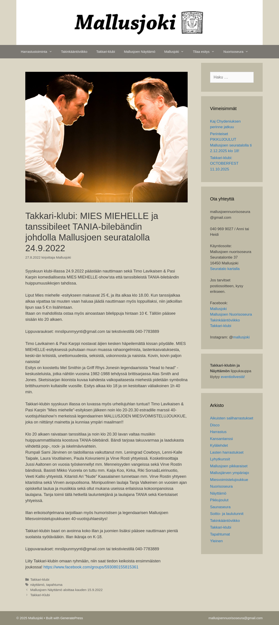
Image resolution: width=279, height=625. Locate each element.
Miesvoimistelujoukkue (229, 480)
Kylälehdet (219, 445)
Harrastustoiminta (39, 51)
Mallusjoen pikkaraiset (228, 466)
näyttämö (37, 585)
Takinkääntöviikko (74, 51)
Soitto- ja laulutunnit (226, 514)
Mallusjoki (176, 51)
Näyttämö (218, 493)
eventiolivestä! (233, 377)
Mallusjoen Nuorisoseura (231, 314)
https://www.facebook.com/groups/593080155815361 (90, 567)
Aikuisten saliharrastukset (231, 418)
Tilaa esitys (206, 51)
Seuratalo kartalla (225, 269)
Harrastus (218, 432)
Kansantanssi (221, 439)
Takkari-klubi (105, 51)
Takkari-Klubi (40, 595)
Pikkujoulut (219, 500)
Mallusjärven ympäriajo (229, 473)
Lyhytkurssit (220, 459)
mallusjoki (241, 337)
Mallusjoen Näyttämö (139, 51)
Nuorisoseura (238, 51)
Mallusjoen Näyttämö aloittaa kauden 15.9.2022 (66, 590)
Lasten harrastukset (226, 452)
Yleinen (216, 541)
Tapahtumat (220, 534)
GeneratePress (71, 618)
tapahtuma (54, 585)
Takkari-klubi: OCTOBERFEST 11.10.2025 (224, 163)
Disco (215, 425)
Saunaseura (220, 507)
